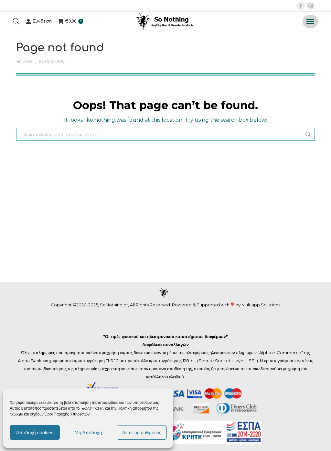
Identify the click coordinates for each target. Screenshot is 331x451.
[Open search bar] (16, 21)
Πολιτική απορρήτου (135, 408)
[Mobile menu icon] (310, 21)
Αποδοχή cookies (35, 432)
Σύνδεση (39, 21)
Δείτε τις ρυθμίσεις (141, 432)
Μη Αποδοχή (88, 432)
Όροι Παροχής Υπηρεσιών (67, 414)
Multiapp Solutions (260, 304)
